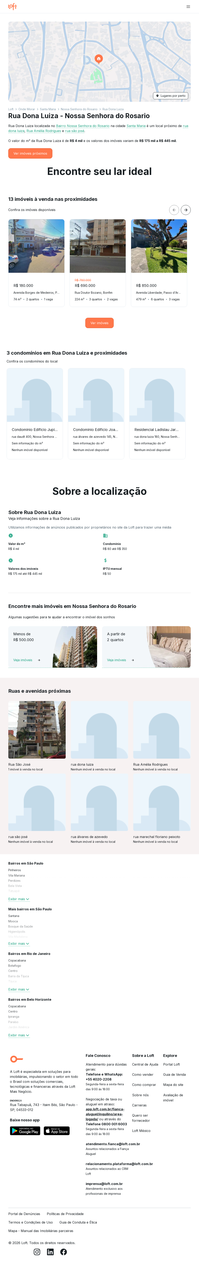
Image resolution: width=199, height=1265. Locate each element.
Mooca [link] (13, 921)
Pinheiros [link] (14, 870)
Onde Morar (26, 109)
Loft (10, 109)
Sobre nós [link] (140, 1095)
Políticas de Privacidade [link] (65, 1214)
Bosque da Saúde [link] (20, 926)
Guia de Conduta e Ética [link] (78, 1222)
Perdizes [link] (14, 880)
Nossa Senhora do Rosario (79, 109)
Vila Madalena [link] (18, 937)
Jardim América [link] (18, 1027)
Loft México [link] (141, 1131)
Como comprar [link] (144, 1085)
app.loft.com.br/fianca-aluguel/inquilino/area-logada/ (105, 1114)
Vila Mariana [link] (16, 875)
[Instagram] (37, 1253)
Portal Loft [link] (171, 1064)
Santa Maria (48, 109)
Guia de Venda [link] (174, 1074)
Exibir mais (19, 898)
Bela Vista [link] (15, 886)
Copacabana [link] (17, 960)
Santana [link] (13, 916)
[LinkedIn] (50, 1253)
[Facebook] (63, 1253)
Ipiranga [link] (13, 1016)
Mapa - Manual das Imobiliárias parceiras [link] (40, 1231)
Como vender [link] (142, 1074)
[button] (99, 62)
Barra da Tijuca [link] (18, 976)
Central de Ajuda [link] (145, 1064)
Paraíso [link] (13, 1022)
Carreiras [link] (139, 1105)
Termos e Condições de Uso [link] (30, 1222)
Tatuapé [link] (14, 891)
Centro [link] (13, 971)
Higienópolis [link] (16, 931)
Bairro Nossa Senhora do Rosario (83, 126)
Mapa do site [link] (173, 1085)
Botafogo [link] (14, 965)
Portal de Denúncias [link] (24, 1214)
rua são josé (74, 131)
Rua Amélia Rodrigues (44, 131)
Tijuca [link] (12, 981)
